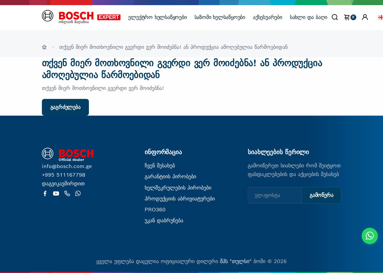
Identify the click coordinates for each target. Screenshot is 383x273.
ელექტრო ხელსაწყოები (157, 17)
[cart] (349, 17)
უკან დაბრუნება (164, 220)
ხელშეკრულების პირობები (178, 187)
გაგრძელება (65, 107)
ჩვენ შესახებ (160, 165)
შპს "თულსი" (237, 261)
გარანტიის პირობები (170, 176)
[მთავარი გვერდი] (67, 17)
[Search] (334, 17)
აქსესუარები (267, 17)
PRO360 (155, 209)
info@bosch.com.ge (67, 166)
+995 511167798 (63, 175)
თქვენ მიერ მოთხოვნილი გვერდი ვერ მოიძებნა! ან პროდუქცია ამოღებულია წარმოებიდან (173, 47)
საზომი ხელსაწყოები (220, 17)
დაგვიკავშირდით (63, 183)
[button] (365, 17)
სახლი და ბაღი (308, 17)
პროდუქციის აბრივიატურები (180, 198)
